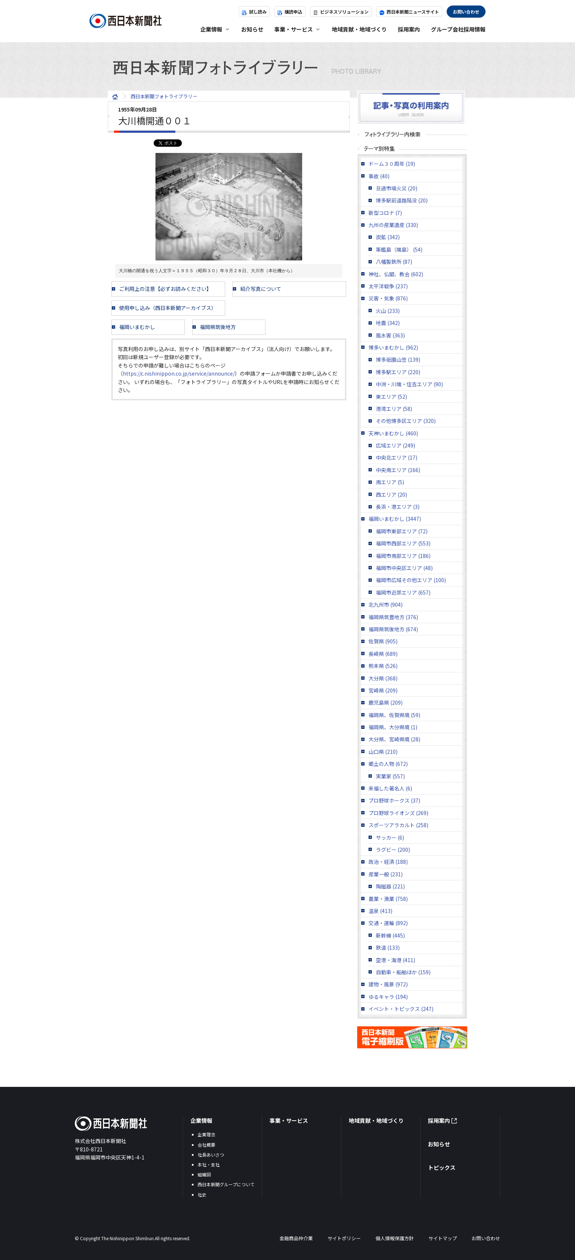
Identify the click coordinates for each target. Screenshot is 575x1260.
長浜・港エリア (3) (398, 506)
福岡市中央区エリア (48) (404, 567)
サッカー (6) (390, 837)
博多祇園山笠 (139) (398, 359)
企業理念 (206, 1134)
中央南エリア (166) (398, 470)
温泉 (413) (380, 910)
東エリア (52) (391, 396)
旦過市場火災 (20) (396, 188)
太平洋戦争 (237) (388, 286)
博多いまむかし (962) (393, 347)
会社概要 (206, 1145)
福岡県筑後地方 (218, 326)
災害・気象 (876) (388, 298)
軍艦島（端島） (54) (399, 249)
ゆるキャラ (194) (388, 996)
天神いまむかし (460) (393, 433)
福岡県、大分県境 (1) (393, 727)
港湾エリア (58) (394, 408)
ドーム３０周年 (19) (392, 163)
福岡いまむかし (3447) (395, 518)
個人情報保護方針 (395, 1238)
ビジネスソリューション (341, 11)
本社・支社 (209, 1164)
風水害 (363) (390, 335)
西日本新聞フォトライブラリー (287, 67)
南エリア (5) (390, 482)
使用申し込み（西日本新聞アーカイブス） (167, 307)
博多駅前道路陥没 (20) (402, 200)
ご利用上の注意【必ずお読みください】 (165, 288)
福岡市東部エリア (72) (402, 531)
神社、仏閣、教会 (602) (396, 274)
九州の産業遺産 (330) (393, 225)
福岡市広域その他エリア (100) (411, 580)
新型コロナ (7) (385, 212)
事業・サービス (289, 1120)
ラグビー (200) (393, 849)
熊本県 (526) (383, 665)
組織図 (204, 1174)
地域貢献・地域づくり (359, 29)
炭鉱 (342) (388, 237)
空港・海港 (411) (395, 960)
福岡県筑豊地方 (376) (393, 617)
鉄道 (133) (388, 947)
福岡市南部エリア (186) (403, 555)
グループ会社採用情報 (458, 29)
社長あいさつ (211, 1154)
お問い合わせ (466, 11)
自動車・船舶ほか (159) (403, 972)
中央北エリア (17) (396, 457)
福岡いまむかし (137, 326)
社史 (202, 1194)
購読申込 (290, 11)
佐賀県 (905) (383, 641)
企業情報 (201, 1120)
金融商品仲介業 (296, 1238)
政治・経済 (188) (388, 861)
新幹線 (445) (390, 935)
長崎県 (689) (383, 653)
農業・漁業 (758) (388, 898)
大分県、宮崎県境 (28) (394, 739)
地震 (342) (388, 322)
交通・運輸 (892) (388, 923)
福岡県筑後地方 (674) (393, 629)
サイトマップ (442, 1238)
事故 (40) (379, 176)
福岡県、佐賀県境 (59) (394, 715)
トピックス (441, 1167)
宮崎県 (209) (383, 690)
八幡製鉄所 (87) (394, 261)
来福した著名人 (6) (390, 788)
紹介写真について (260, 288)
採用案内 (409, 29)
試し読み (254, 11)
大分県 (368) (383, 678)
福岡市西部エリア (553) (403, 543)
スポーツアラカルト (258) (398, 825)
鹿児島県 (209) (386, 702)
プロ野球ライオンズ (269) (398, 813)
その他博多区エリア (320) (406, 420)
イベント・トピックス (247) (401, 1008)
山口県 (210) (383, 751)
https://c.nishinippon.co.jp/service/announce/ (179, 373)
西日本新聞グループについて (226, 1184)
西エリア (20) (391, 494)
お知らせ (252, 29)
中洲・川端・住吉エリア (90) (409, 384)
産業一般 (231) (386, 874)
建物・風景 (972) (388, 984)
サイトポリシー (344, 1238)
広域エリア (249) (395, 445)
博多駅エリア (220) (398, 372)
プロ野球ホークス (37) (394, 800)
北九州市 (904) (386, 604)
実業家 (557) (390, 776)
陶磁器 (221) (390, 886)
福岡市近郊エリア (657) (403, 592)
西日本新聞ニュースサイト (409, 11)
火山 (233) (388, 310)
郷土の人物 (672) (388, 763)
